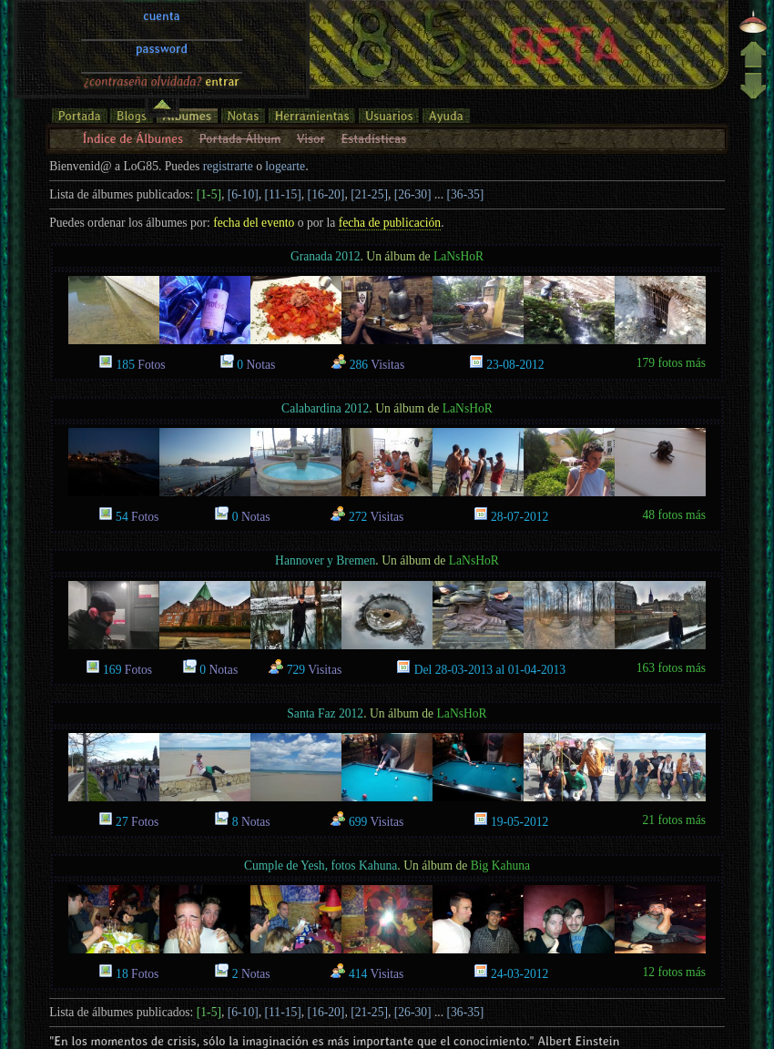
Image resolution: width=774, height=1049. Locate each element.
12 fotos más (674, 972)
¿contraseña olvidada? (143, 21)
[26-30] (413, 194)
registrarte (228, 166)
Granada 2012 (325, 256)
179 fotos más (671, 363)
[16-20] (326, 194)
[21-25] (369, 194)
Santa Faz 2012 (325, 713)
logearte (285, 166)
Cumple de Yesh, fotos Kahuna (320, 865)
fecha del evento (253, 222)
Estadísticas (373, 138)
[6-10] (243, 194)
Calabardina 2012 (325, 408)
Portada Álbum (240, 138)
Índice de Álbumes (133, 138)
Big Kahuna (500, 865)
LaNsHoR (458, 256)
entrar (222, 21)
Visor (311, 138)
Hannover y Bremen (325, 560)
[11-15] (283, 194)
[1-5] (209, 194)
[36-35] (465, 194)
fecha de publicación (390, 222)
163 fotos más (671, 668)
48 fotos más (674, 515)
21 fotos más (674, 820)
